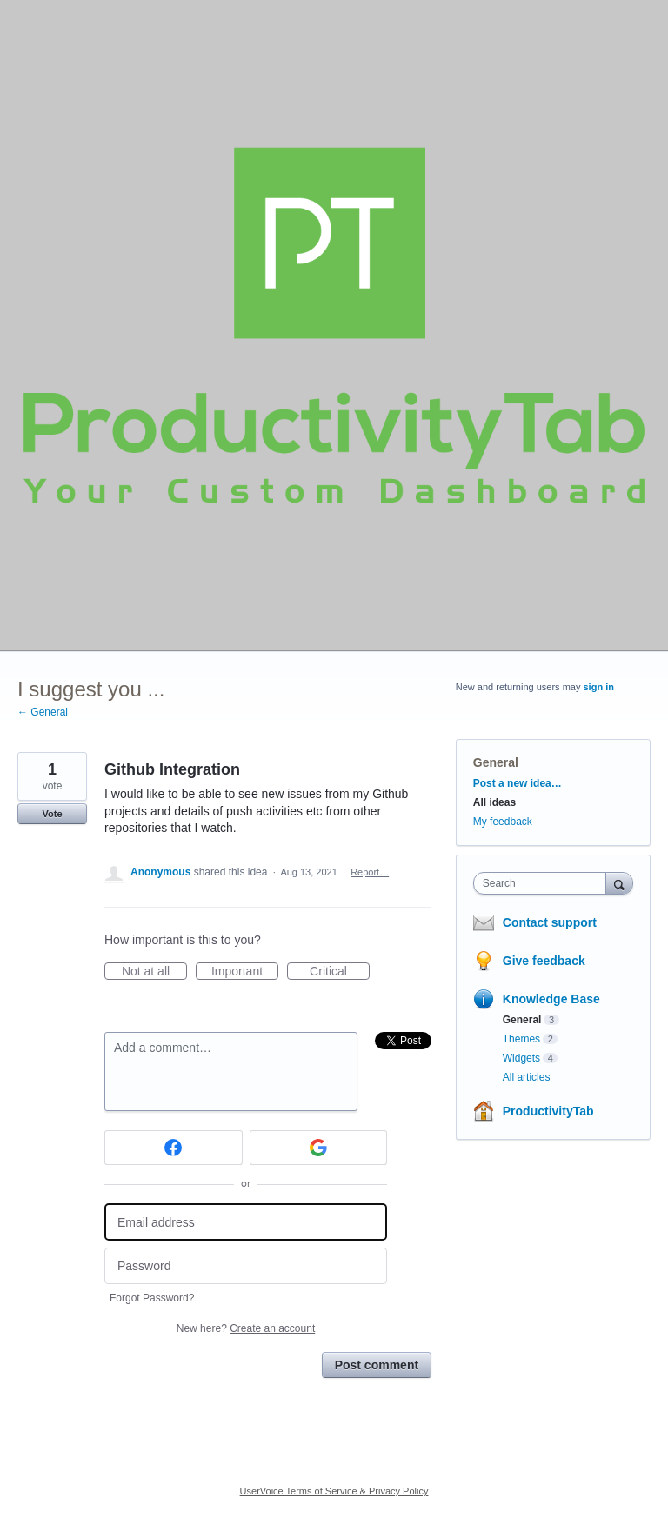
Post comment (376, 1365)
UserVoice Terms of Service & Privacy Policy (334, 1491)
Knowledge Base (551, 999)
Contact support (550, 922)
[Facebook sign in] (173, 1147)
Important (244, 972)
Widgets (521, 1058)
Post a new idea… (517, 783)
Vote (52, 814)
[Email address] (245, 1222)
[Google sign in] (319, 1147)
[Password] (245, 1266)
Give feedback (544, 961)
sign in (599, 687)
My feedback (502, 821)
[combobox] (543, 883)
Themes (521, 1039)
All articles (527, 1077)
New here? (246, 1328)
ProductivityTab (548, 1111)
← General (42, 712)
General (495, 762)
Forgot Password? (152, 1298)
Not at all (154, 972)
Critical (340, 972)
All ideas (494, 802)
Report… (370, 872)
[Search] (619, 883)
